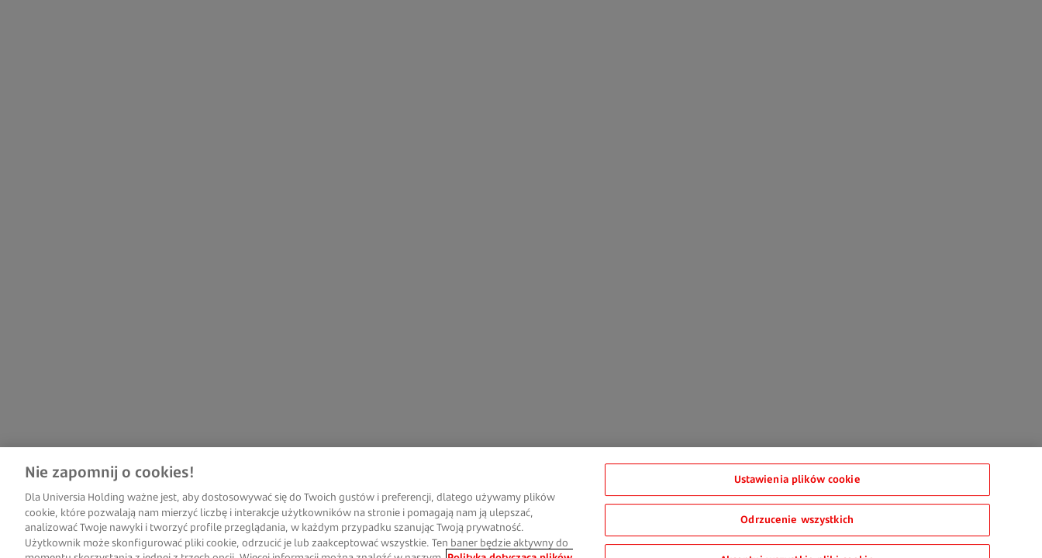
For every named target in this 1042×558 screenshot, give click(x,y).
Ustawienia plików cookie (797, 487)
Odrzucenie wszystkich (797, 526)
